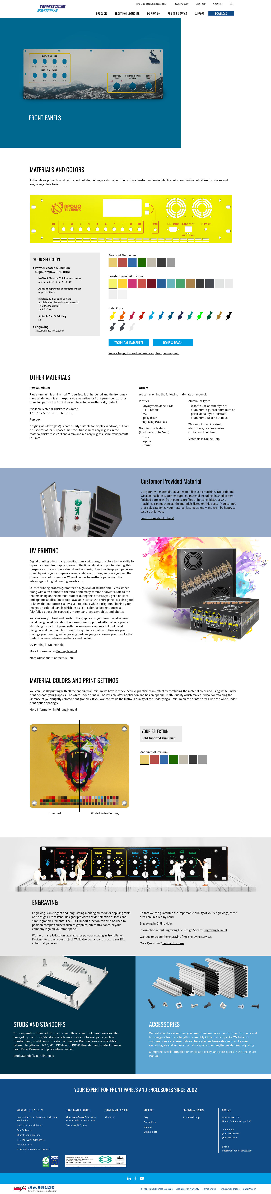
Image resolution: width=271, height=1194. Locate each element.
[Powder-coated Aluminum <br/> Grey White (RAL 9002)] (113, 294)
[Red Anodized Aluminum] (122, 262)
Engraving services (200, 937)
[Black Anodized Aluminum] (161, 262)
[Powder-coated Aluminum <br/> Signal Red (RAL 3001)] (142, 283)
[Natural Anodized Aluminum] (171, 262)
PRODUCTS (102, 13)
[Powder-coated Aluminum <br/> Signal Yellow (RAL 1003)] (122, 283)
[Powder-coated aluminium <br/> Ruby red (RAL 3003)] (151, 283)
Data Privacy (249, 1188)
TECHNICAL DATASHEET (128, 342)
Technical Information (130, 123)
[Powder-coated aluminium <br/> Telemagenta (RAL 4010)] (132, 283)
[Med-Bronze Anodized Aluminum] (151, 262)
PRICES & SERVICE (177, 13)
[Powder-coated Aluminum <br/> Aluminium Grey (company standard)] (219, 283)
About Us (218, 3)
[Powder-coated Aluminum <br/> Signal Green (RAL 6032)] (180, 283)
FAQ (146, 1117)
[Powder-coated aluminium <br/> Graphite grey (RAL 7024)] (209, 283)
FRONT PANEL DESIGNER (127, 13)
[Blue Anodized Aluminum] (132, 262)
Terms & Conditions (229, 1188)
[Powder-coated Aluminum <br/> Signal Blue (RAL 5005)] (161, 283)
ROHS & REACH (173, 342)
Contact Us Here (63, 658)
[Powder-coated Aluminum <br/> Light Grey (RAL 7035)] (229, 283)
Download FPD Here (76, 1125)
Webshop (201, 3)
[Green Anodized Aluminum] (142, 262)
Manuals (148, 1126)
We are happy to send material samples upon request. (144, 353)
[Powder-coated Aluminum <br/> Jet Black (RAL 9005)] (200, 283)
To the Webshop (191, 1117)
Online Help (212, 439)
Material (121, 135)
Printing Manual (66, 651)
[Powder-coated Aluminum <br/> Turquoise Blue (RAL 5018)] (171, 283)
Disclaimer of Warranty (187, 1188)
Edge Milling (124, 127)
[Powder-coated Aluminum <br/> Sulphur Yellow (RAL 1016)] (113, 283)
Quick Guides (150, 1131)
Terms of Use (209, 1188)
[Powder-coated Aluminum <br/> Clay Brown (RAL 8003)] (190, 283)
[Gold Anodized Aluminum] (113, 262)
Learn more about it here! (157, 518)
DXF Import (123, 131)
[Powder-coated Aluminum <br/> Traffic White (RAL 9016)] (122, 294)
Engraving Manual (215, 930)
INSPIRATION (153, 13)
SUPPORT (199, 13)
